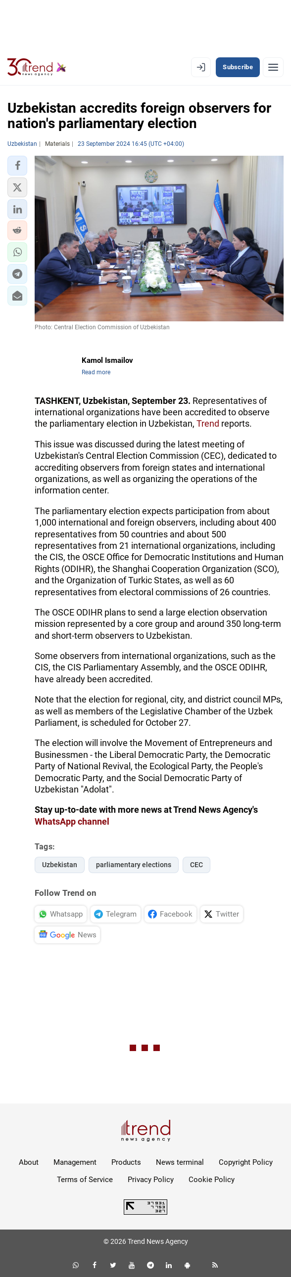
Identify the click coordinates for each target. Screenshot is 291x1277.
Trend (207, 423)
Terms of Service (85, 1179)
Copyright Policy (246, 1162)
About (29, 1162)
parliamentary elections (133, 865)
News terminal (180, 1162)
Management (75, 1162)
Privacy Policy (151, 1179)
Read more (96, 372)
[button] (17, 165)
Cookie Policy (212, 1179)
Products (126, 1162)
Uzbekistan (59, 865)
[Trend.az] (36, 67)
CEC (196, 865)
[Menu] (273, 67)
